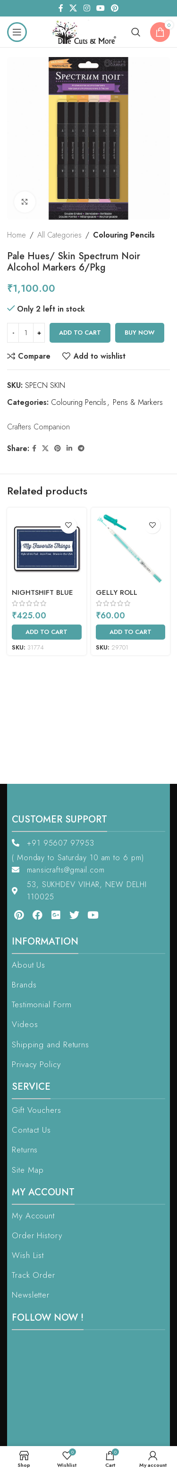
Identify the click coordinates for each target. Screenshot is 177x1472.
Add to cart (80, 332)
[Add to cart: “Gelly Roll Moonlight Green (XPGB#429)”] (131, 632)
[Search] (135, 32)
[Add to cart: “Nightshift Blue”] (47, 632)
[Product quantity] (26, 333)
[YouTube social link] (100, 8)
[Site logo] (86, 30)
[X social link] (73, 8)
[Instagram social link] (86, 8)
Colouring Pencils (124, 235)
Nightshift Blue (42, 592)
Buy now (140, 332)
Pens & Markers (138, 402)
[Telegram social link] (81, 448)
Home (16, 235)
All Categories (59, 235)
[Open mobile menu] (17, 32)
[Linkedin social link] (69, 448)
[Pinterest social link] (114, 8)
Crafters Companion (38, 426)
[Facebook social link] (60, 8)
